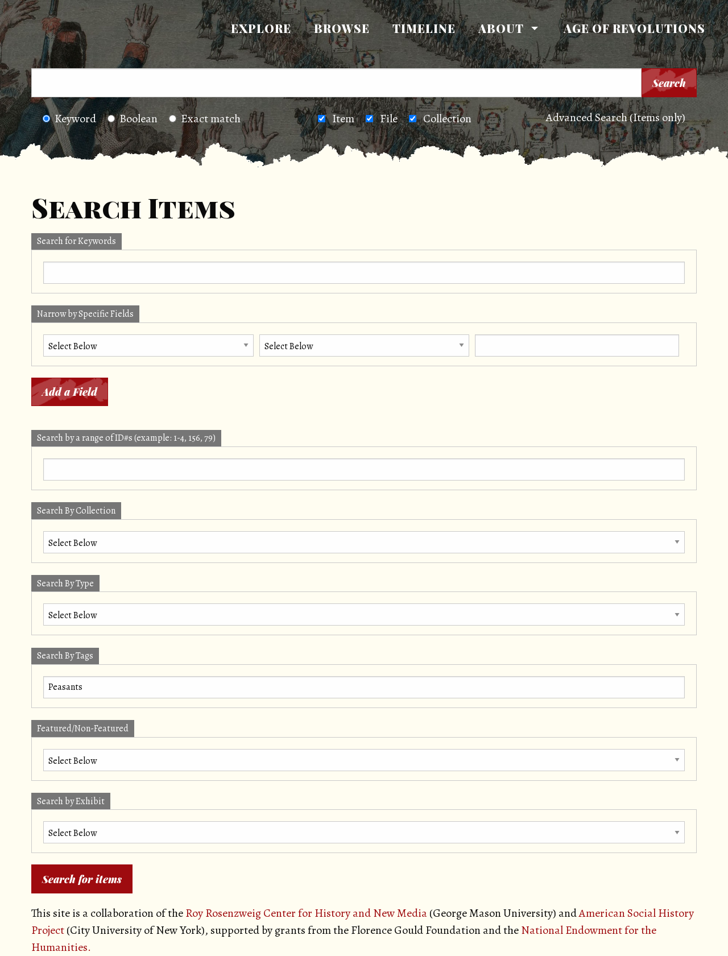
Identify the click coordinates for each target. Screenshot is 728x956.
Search (669, 83)
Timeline (424, 28)
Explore (261, 28)
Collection (447, 118)
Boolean (132, 118)
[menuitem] (261, 28)
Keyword (69, 118)
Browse (342, 28)
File (389, 118)
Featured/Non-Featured (83, 728)
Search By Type (65, 583)
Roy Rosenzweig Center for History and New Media (306, 913)
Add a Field (69, 392)
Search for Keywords (76, 241)
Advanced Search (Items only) (615, 117)
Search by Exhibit (71, 801)
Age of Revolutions (634, 28)
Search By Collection (76, 510)
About (501, 28)
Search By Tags (65, 655)
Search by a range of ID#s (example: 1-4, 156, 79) (126, 438)
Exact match (205, 118)
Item (343, 118)
